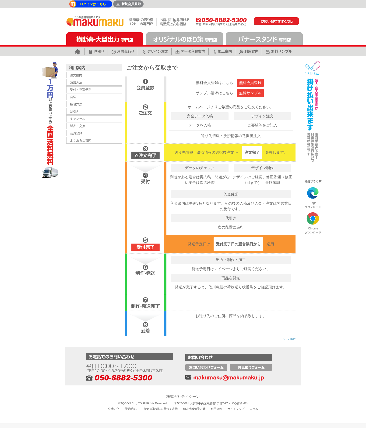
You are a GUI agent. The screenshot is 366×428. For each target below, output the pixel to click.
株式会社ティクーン (183, 397)
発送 (73, 97)
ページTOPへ (288, 338)
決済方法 (76, 82)
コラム (254, 408)
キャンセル (77, 118)
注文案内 (76, 75)
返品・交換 (77, 126)
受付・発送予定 (80, 89)
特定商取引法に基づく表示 (161, 408)
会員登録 (76, 133)
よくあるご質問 (80, 140)
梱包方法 (76, 104)
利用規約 (216, 408)
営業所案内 (131, 408)
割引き (74, 111)
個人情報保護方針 (194, 408)
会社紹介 (113, 408)
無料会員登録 (250, 83)
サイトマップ (236, 408)
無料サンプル (250, 93)
